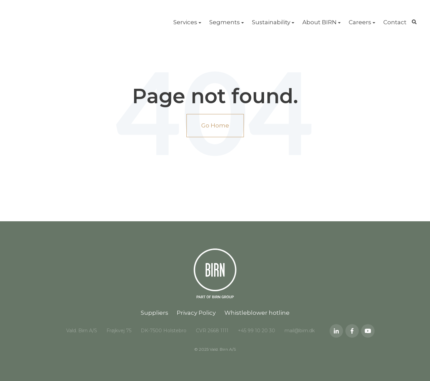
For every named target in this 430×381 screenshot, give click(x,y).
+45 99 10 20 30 (256, 331)
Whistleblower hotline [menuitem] (257, 312)
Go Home (215, 125)
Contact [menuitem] (394, 22)
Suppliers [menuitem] (154, 312)
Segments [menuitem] (224, 22)
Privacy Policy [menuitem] (196, 312)
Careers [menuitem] (360, 22)
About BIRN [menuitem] (319, 22)
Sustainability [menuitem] (271, 22)
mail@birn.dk (300, 331)
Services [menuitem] (185, 22)
